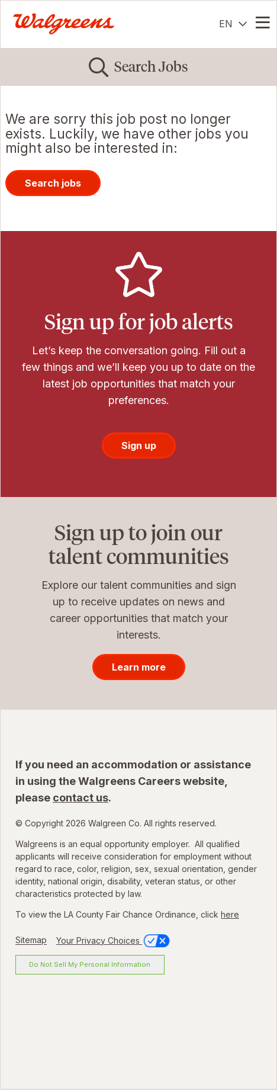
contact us (80, 797)
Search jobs (53, 183)
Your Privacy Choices (114, 940)
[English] (233, 23)
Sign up (138, 445)
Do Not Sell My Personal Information (89, 964)
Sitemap (31, 940)
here (230, 914)
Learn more (139, 667)
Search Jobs (151, 66)
